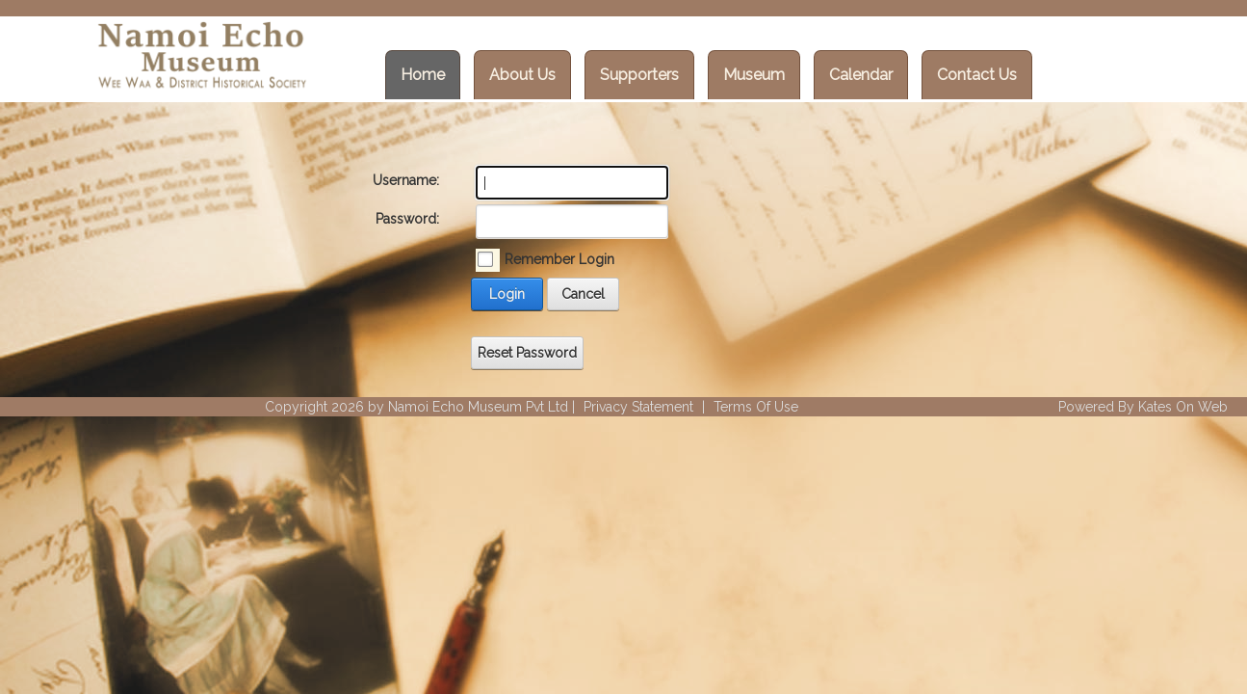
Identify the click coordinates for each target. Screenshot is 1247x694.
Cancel (583, 294)
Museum (754, 75)
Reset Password (527, 352)
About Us (522, 75)
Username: (406, 180)
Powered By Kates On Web (1143, 406)
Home (423, 75)
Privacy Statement (638, 406)
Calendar (861, 75)
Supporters (639, 75)
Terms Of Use (756, 406)
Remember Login (559, 259)
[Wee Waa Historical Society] (200, 58)
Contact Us (977, 75)
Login (507, 294)
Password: (407, 219)
